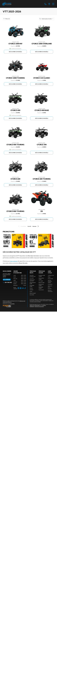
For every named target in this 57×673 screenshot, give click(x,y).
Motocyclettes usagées (41, 279)
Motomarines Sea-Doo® (32, 280)
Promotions (50, 284)
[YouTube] (23, 288)
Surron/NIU (32, 294)
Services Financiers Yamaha (50, 281)
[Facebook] (18, 288)
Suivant (35, 226)
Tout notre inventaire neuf (32, 276)
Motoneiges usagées (41, 287)
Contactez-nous (51, 275)
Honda (31, 291)
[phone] (45, 4)
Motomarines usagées (41, 285)
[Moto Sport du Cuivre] (6, 4)
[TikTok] (25, 288)
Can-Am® (31, 278)
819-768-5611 (7, 282)
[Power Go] (15, 306)
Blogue (49, 276)
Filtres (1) (6, 19)
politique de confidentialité (35, 305)
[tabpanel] (19, 280)
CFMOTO (31, 289)
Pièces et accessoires (50, 291)
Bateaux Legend (33, 293)
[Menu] (53, 4)
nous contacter (13, 261)
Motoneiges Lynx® (32, 286)
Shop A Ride (12, 303)
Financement (41, 289)
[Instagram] (21, 288)
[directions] (49, 4)
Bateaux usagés (41, 282)
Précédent (22, 226)
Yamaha (31, 288)
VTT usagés (41, 280)
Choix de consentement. (39, 306)
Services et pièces (50, 286)
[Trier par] (46, 18)
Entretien (49, 288)
